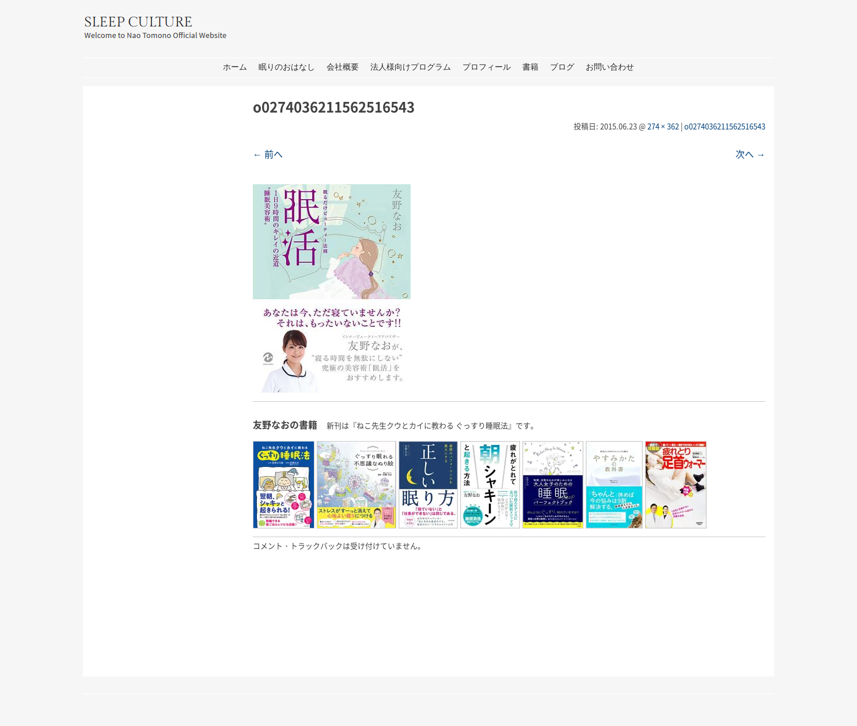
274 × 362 (663, 125)
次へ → (750, 154)
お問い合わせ (610, 67)
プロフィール (486, 67)
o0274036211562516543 (724, 125)
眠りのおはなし (287, 67)
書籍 (530, 67)
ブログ (562, 67)
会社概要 (343, 67)
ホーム (235, 67)
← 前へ (268, 154)
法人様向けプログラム (410, 67)
